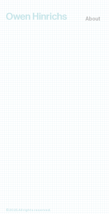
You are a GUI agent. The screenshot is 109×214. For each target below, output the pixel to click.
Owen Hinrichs (36, 16)
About (92, 18)
